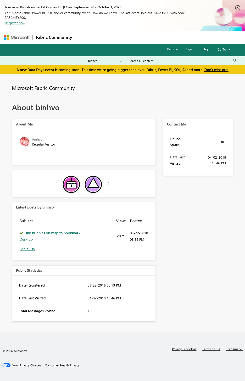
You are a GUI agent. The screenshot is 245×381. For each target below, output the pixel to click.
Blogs (166, 37)
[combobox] (182, 60)
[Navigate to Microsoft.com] (17, 37)
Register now (15, 23)
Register (172, 49)
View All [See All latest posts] (27, 249)
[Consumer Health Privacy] (62, 365)
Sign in (190, 49)
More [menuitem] (182, 37)
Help (206, 49)
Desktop (26, 239)
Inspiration (104, 37)
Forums (83, 37)
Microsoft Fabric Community (43, 87)
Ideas (123, 37)
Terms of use (211, 349)
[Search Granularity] (105, 60)
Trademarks (234, 349)
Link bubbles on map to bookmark (52, 232)
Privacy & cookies (184, 349)
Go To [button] (221, 49)
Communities (145, 37)
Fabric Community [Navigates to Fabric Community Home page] (54, 37)
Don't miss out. (216, 69)
